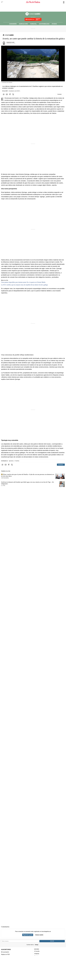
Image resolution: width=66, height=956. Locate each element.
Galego (36, 944)
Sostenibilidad (44, 24)
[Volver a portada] (33, 2)
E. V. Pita (3, 485)
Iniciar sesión (39, 935)
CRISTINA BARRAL (5, 477)
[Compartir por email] (7, 94)
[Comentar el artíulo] (60, 94)
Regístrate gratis (28, 935)
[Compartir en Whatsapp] (3, 94)
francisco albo (10, 42)
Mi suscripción (5, 952)
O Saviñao (16, 460)
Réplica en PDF (5, 954)
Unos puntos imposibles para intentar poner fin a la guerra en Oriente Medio (23, 282)
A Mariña (36, 953)
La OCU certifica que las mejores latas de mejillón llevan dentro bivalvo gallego (24, 285)
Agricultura (23, 24)
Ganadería (13, 24)
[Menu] (2, 2)
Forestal (33, 24)
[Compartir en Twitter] (13, 94)
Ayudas (54, 24)
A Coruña (36, 951)
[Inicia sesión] (63, 2)
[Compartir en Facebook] (10, 94)
